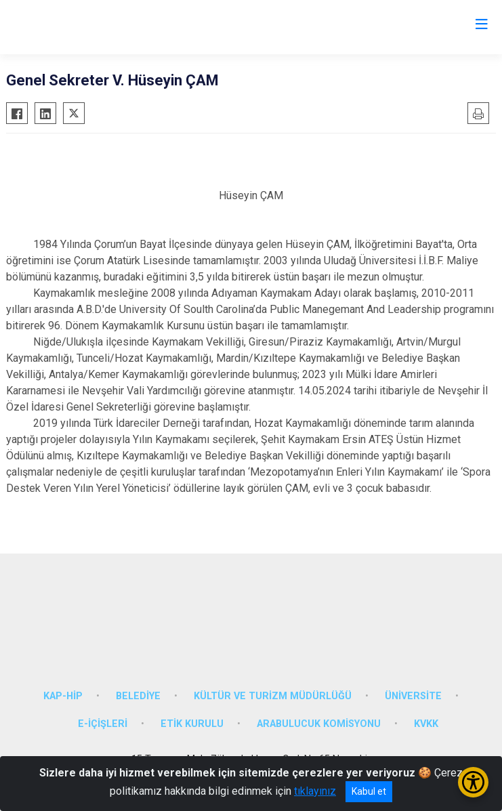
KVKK (426, 724)
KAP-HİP (63, 696)
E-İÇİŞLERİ (102, 724)
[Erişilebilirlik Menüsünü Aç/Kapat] (473, 782)
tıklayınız (315, 791)
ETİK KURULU (192, 724)
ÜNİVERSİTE (413, 696)
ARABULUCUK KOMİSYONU (319, 724)
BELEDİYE (138, 696)
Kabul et (369, 791)
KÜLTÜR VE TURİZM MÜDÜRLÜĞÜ (273, 696)
